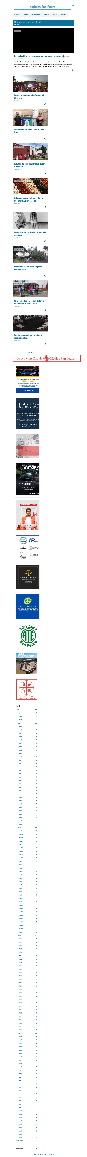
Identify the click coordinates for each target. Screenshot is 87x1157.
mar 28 (21, 841)
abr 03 (20, 817)
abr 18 (20, 767)
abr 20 (20, 760)
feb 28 (20, 939)
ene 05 (20, 1124)
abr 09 (20, 797)
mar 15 (20, 885)
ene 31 (20, 1036)
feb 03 (20, 1023)
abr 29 (20, 730)
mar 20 (21, 868)
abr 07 (20, 804)
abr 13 (20, 784)
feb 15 (20, 983)
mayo (19, 713)
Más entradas (30, 353)
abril (19, 723)
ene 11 (20, 1104)
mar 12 (20, 895)
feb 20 (20, 966)
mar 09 (21, 905)
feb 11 (20, 996)
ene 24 (20, 1060)
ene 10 (20, 1107)
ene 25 (20, 1057)
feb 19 (20, 969)
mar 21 (20, 865)
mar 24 (21, 854)
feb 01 (20, 1030)
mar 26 (21, 848)
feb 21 (20, 962)
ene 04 (20, 1127)
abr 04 (20, 814)
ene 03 (20, 1131)
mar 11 (20, 898)
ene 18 (20, 1080)
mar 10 (20, 902)
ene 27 (20, 1050)
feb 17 (20, 976)
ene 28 (20, 1047)
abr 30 (20, 726)
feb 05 (20, 1016)
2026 (17, 709)
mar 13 (20, 891)
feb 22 (20, 959)
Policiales (17, 15)
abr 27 (20, 736)
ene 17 (20, 1084)
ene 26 (20, 1053)
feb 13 (20, 989)
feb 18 (20, 972)
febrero (19, 935)
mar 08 (21, 908)
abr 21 (20, 757)
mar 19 (20, 871)
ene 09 (20, 1111)
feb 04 (20, 1020)
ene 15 (20, 1090)
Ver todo (16, 24)
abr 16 (20, 773)
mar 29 (21, 838)
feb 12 (20, 993)
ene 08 (20, 1114)
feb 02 (20, 1026)
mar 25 (21, 851)
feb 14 (20, 986)
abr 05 (20, 811)
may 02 (21, 716)
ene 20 (20, 1074)
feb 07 (20, 1009)
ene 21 (20, 1070)
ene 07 (20, 1117)
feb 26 (20, 945)
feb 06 (20, 1013)
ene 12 (20, 1101)
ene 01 (20, 1138)
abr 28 (20, 733)
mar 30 (21, 834)
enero (19, 1033)
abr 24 (20, 747)
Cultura (63, 15)
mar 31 (20, 831)
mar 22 (21, 861)
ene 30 (20, 1040)
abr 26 (20, 740)
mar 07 (21, 912)
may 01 (20, 720)
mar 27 (21, 844)
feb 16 (20, 979)
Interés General (36, 15)
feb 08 (20, 1006)
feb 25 (20, 949)
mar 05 (21, 918)
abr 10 (20, 794)
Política (25, 15)
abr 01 (20, 824)
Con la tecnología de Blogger (43, 1154)
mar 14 (20, 888)
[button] (72, 70)
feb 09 (20, 1003)
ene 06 (20, 1121)
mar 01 (20, 932)
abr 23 (20, 750)
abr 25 (20, 743)
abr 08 (20, 800)
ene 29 (20, 1043)
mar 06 (21, 915)
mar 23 (21, 858)
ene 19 (20, 1077)
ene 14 (20, 1094)
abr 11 (20, 790)
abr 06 (20, 807)
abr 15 (20, 777)
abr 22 (20, 753)
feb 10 (20, 999)
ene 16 (20, 1087)
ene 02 (20, 1134)
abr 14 (20, 780)
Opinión (55, 15)
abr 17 (20, 770)
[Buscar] (73, 6)
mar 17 (20, 878)
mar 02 (21, 929)
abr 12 (20, 787)
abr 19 (20, 763)
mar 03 (21, 925)
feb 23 (20, 956)
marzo (19, 827)
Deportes (46, 15)
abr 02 (20, 821)
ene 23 (20, 1063)
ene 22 (20, 1067)
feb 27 (20, 942)
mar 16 (20, 881)
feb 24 (20, 952)
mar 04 (21, 922)
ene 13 (20, 1097)
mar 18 (20, 875)
